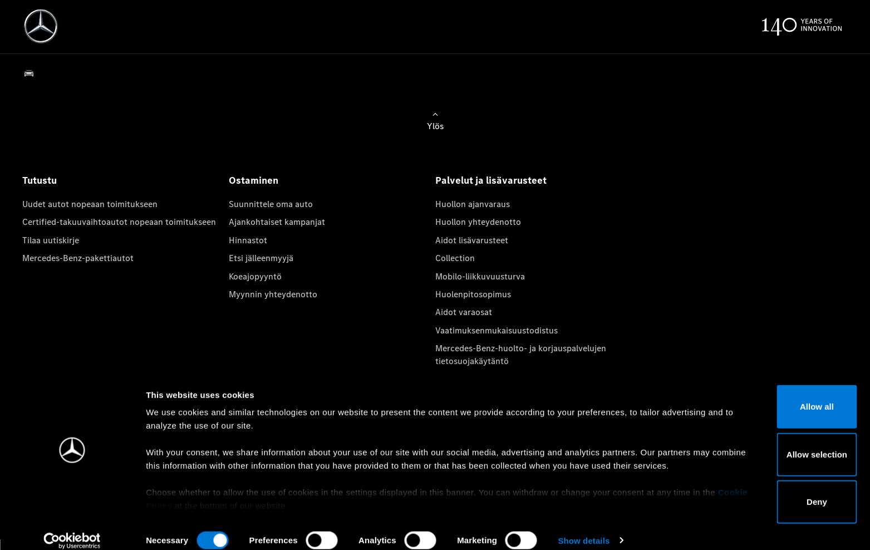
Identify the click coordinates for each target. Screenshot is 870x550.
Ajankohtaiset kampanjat (277, 222)
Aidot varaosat (463, 312)
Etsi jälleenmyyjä (261, 258)
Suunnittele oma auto (271, 204)
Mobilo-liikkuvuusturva (480, 276)
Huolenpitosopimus (473, 294)
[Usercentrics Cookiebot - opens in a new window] (72, 528)
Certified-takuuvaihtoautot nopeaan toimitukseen (119, 222)
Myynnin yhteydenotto (273, 294)
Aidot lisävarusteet (471, 240)
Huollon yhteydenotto (478, 222)
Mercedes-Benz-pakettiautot (78, 258)
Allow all (777, 394)
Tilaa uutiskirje (50, 240)
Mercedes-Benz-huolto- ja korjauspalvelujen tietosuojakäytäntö (520, 354)
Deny (777, 489)
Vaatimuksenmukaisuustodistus (496, 330)
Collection (455, 258)
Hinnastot (248, 240)
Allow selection (776, 441)
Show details (584, 528)
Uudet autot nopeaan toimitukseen (90, 204)
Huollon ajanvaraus (472, 204)
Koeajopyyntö (255, 276)
